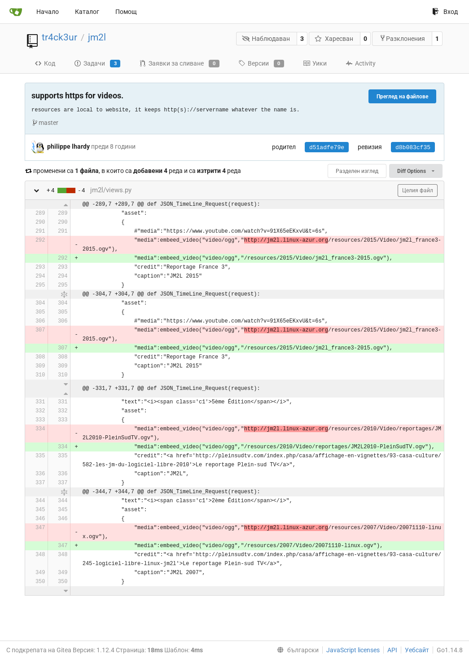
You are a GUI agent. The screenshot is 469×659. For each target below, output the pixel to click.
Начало (47, 11)
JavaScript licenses (353, 650)
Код (45, 63)
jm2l (97, 37)
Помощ (126, 11)
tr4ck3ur (59, 37)
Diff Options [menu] (415, 171)
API (392, 650)
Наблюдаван (266, 38)
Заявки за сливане (179, 64)
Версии (261, 64)
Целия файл (417, 190)
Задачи (97, 64)
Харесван (334, 38)
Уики (315, 63)
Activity (361, 63)
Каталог (87, 11)
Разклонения (402, 38)
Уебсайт (417, 650)
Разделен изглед (357, 171)
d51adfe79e (326, 147)
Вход (445, 11)
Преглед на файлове (402, 96)
